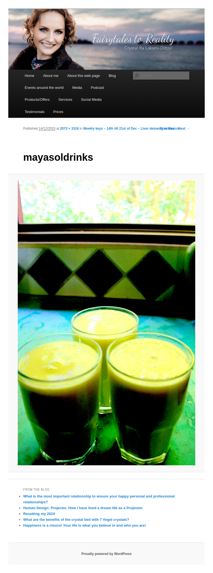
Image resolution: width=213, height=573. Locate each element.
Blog (112, 76)
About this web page (83, 76)
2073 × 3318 (69, 128)
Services (65, 99)
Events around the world (44, 88)
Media (77, 88)
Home (29, 76)
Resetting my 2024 (39, 514)
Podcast (97, 88)
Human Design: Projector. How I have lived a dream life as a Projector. (83, 508)
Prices (58, 112)
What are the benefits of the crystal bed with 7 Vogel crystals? (76, 519)
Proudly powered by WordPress (106, 554)
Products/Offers (37, 99)
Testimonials (35, 112)
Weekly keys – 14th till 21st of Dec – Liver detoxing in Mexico (131, 128)
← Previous (165, 128)
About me (51, 76)
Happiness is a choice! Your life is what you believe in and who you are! (84, 525)
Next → (184, 128)
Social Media (91, 99)
